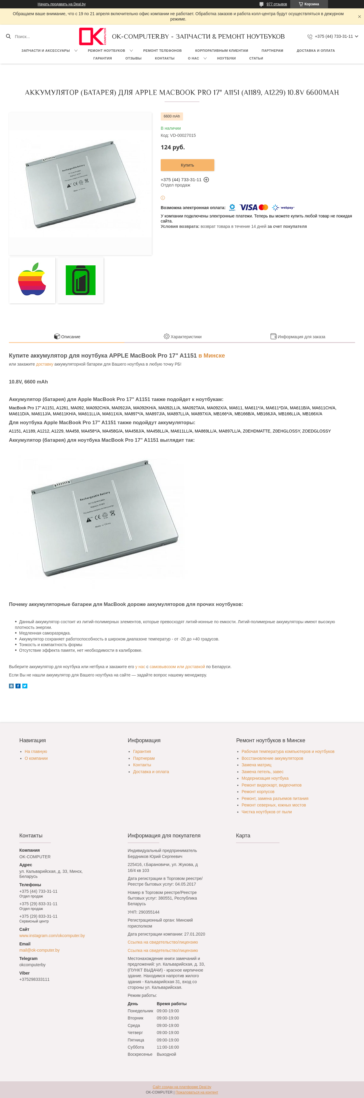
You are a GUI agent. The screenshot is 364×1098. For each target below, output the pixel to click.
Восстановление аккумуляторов (272, 758)
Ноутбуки (226, 58)
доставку (44, 364)
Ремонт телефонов (162, 50)
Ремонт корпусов (258, 791)
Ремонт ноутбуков (106, 50)
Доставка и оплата (316, 50)
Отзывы (133, 58)
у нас (140, 666)
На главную (36, 751)
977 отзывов (277, 4)
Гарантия (102, 58)
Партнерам (272, 50)
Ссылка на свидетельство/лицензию (163, 942)
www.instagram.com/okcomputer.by (52, 935)
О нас (193, 58)
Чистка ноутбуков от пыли (267, 811)
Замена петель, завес (263, 771)
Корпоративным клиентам (221, 50)
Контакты (165, 58)
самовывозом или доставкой (177, 666)
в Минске (212, 355)
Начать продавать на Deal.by (62, 4)
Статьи (256, 58)
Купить (187, 165)
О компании (36, 758)
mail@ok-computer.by (39, 950)
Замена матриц (256, 764)
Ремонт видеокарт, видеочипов (272, 785)
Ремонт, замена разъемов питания (275, 798)
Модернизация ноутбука (265, 778)
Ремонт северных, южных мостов (274, 805)
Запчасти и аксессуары (45, 50)
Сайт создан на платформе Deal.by (182, 1087)
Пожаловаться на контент (197, 1092)
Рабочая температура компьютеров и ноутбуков (288, 751)
